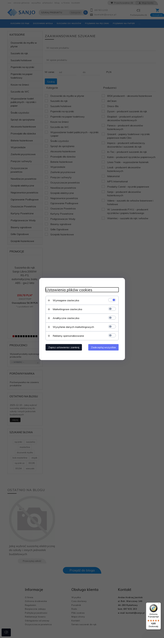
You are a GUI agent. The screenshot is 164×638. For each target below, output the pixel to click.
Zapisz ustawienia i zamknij (63, 347)
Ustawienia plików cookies (69, 290)
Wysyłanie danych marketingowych (73, 326)
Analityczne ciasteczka (66, 318)
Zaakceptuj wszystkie (103, 347)
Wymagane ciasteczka (66, 300)
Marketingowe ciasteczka (67, 309)
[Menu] (159, 604)
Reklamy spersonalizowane (68, 335)
